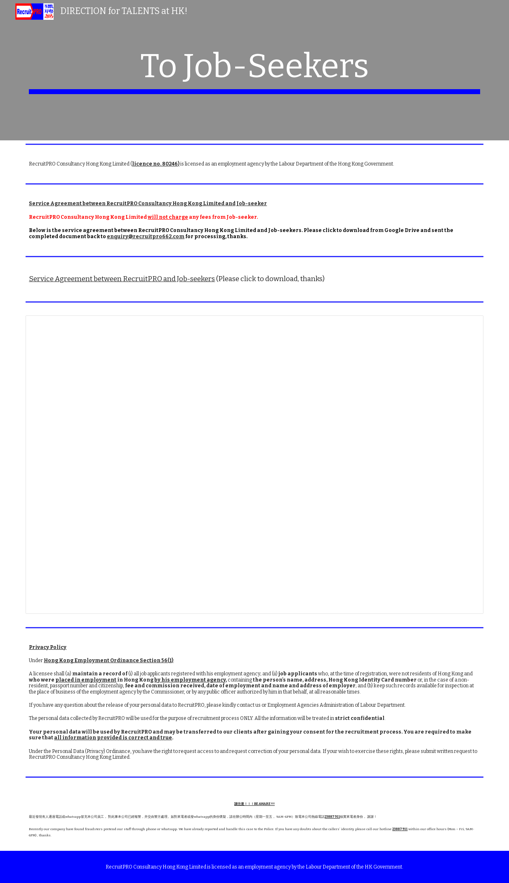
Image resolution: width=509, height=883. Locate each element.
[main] (254, 70)
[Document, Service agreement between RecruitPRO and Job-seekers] (254, 464)
